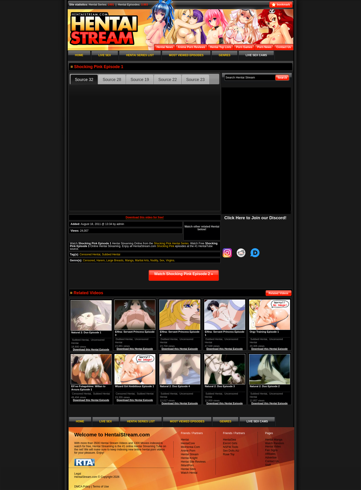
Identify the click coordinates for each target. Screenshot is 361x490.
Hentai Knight (189, 458)
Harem (100, 260)
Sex (162, 260)
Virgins (170, 260)
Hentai (185, 439)
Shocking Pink (165, 246)
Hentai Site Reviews (193, 461)
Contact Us (272, 461)
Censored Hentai (90, 254)
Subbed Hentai (111, 254)
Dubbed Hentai (214, 339)
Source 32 (84, 79)
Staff (268, 465)
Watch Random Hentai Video (274, 445)
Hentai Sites (188, 469)
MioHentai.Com (190, 447)
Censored (89, 260)
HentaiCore (188, 443)
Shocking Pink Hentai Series (171, 243)
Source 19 (140, 79)
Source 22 (167, 79)
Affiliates (270, 453)
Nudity (154, 260)
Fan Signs (271, 450)
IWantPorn (187, 465)
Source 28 (112, 79)
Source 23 (195, 79)
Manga (129, 260)
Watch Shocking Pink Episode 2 (183, 274)
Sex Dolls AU (231, 450)
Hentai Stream (190, 454)
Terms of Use (101, 486)
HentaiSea (229, 439)
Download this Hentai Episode (269, 348)
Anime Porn (188, 450)
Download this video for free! (145, 217)
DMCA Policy (82, 486)
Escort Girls (230, 443)
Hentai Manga (273, 439)
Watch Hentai (189, 472)
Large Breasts (115, 260)
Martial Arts (142, 260)
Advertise (271, 457)
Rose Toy (229, 454)
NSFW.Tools (230, 447)
